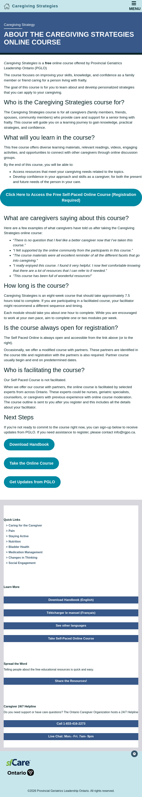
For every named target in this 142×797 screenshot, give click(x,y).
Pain (12, 530)
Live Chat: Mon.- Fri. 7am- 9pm (71, 736)
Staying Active (19, 536)
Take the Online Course (31, 463)
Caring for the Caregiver (25, 525)
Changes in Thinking (23, 557)
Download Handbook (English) (71, 600)
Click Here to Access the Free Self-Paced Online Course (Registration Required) (71, 197)
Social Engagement (22, 563)
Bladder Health (19, 546)
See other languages (71, 625)
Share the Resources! (71, 681)
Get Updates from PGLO (32, 482)
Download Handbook (29, 444)
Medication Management (26, 552)
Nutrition (15, 541)
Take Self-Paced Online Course (71, 638)
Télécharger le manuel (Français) (71, 613)
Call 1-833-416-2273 (71, 723)
